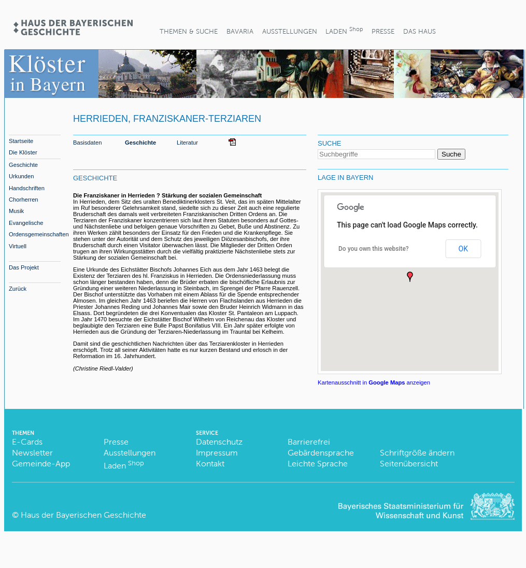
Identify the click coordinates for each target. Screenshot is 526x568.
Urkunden (21, 176)
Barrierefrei (309, 441)
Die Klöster (23, 152)
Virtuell (17, 246)
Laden (344, 30)
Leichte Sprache (318, 463)
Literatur (187, 142)
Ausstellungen (289, 31)
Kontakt (210, 463)
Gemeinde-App (41, 463)
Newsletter (32, 452)
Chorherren (23, 199)
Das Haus (419, 31)
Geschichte (23, 165)
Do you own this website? (373, 248)
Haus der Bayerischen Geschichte (83, 514)
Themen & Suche (189, 31)
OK (463, 249)
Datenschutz (219, 441)
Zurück (17, 289)
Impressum (217, 452)
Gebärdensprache (321, 452)
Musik (16, 211)
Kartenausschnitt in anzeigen (374, 382)
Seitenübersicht (409, 463)
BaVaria (239, 31)
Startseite (21, 141)
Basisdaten (87, 142)
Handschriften (27, 188)
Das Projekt (24, 267)
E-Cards (27, 441)
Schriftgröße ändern (417, 452)
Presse (383, 31)
